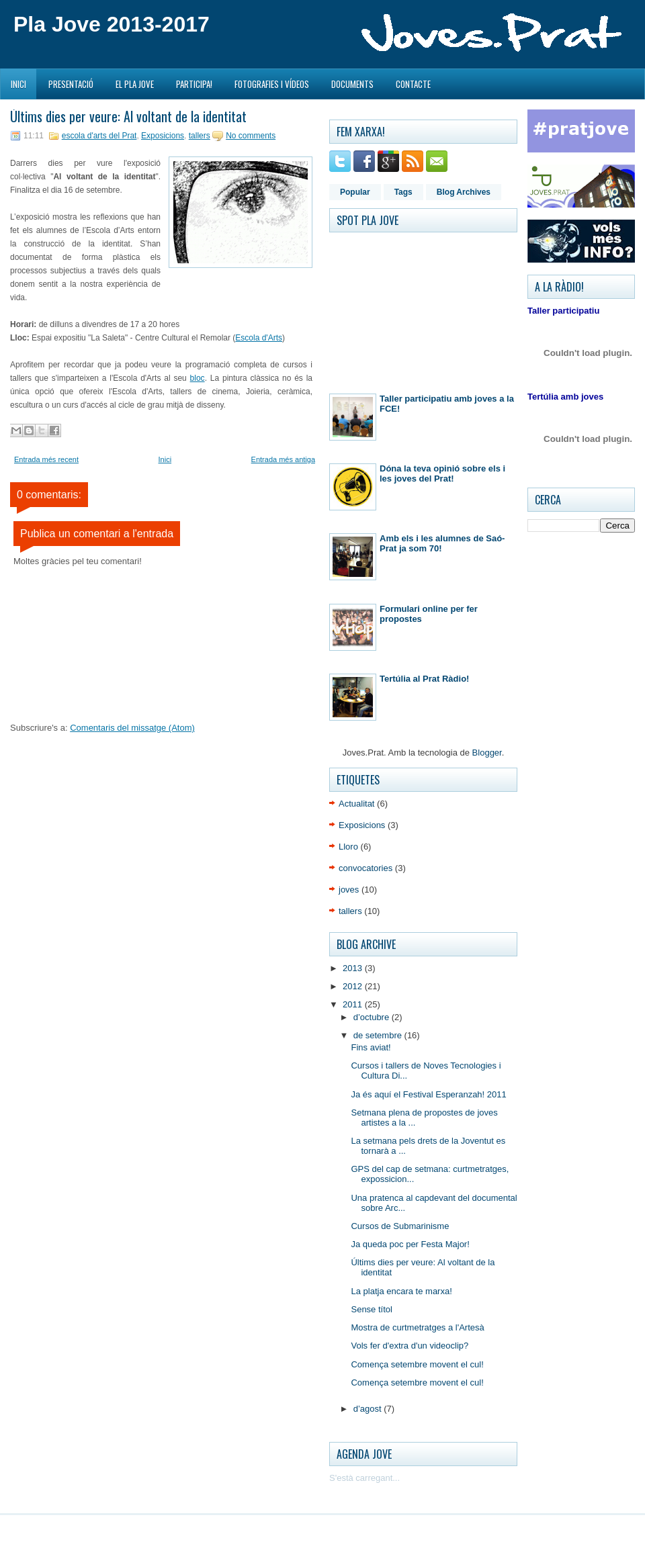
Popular (355, 192)
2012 (354, 986)
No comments (250, 135)
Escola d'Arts (258, 338)
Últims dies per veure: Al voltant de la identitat (128, 116)
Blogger (487, 752)
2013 (354, 968)
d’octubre (372, 1017)
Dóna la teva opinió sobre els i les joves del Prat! (442, 473)
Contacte (413, 84)
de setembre (378, 1035)
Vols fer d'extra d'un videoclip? (409, 1346)
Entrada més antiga (283, 459)
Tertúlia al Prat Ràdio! (424, 679)
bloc (197, 378)
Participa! (194, 84)
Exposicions (162, 135)
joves (349, 890)
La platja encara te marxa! (401, 1291)
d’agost (368, 1409)
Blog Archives (463, 192)
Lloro (348, 847)
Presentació (70, 84)
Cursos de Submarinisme (400, 1226)
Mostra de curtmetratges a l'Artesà (417, 1327)
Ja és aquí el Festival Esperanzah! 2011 (428, 1094)
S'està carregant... (364, 1478)
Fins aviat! (370, 1047)
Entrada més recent (46, 459)
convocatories (365, 868)
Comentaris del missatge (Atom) (132, 728)
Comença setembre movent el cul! (417, 1364)
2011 (354, 1004)
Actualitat (356, 804)
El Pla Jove (135, 84)
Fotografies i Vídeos (271, 84)
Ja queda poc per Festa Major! (410, 1244)
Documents (352, 84)
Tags (403, 192)
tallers (199, 135)
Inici (18, 84)
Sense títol (371, 1309)
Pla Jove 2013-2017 (111, 24)
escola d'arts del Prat (99, 135)
